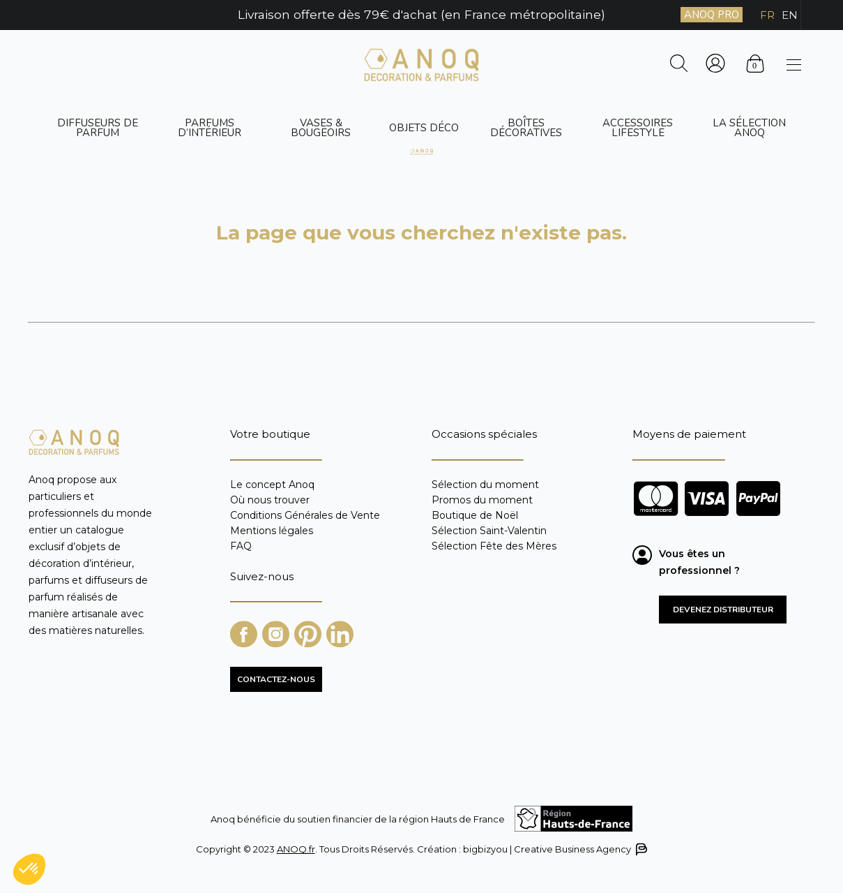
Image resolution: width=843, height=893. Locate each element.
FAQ (241, 546)
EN (790, 15)
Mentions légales (271, 530)
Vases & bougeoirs (321, 128)
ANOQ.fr (296, 849)
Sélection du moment (485, 485)
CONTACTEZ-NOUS (276, 679)
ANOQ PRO (711, 15)
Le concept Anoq (272, 485)
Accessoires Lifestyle (637, 128)
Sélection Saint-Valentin (489, 530)
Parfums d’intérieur (209, 128)
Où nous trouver (270, 500)
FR (767, 15)
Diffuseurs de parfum (97, 128)
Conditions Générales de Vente (305, 515)
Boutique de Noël (475, 515)
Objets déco (424, 128)
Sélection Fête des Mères (494, 546)
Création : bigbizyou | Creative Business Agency (531, 849)
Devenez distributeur (723, 609)
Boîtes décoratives (526, 128)
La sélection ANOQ (749, 128)
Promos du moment (482, 500)
